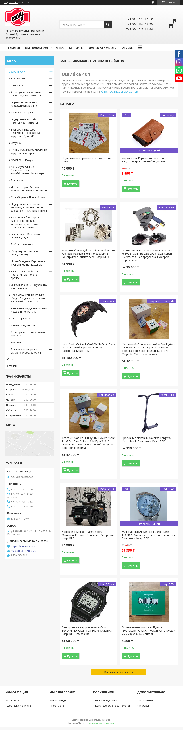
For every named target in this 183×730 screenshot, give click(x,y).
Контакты (76, 47)
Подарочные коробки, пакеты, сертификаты (24, 121)
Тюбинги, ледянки (22, 244)
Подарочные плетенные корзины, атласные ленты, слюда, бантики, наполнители (29, 207)
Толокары (17, 180)
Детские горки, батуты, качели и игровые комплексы (29, 188)
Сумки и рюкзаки (21, 318)
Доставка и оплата (102, 47)
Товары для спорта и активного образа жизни (26, 351)
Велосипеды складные (121, 91)
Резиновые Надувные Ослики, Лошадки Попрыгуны (29, 310)
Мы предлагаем (36, 47)
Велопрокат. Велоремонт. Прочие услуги (27, 235)
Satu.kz (107, 719)
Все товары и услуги (117, 672)
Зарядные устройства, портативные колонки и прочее (25, 275)
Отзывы (127, 47)
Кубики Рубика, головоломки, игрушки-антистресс (29, 151)
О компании (146, 700)
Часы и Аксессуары (22, 112)
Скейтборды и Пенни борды (28, 197)
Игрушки (16, 143)
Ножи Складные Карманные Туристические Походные (28, 263)
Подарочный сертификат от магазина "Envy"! (86, 159)
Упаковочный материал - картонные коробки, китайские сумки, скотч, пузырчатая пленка (26, 222)
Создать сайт (11, 2)
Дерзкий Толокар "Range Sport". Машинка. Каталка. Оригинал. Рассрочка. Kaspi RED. (88, 535)
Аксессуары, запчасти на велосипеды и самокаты (26, 94)
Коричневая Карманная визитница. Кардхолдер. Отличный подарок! (145, 159)
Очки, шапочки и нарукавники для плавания (29, 286)
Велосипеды (18, 78)
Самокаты (17, 85)
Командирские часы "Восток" (113, 705)
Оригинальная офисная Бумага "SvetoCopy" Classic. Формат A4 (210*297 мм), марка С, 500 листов (148, 630)
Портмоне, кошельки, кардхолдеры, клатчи (24, 104)
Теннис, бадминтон (23, 325)
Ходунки (16, 342)
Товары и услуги (17, 71)
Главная (14, 47)
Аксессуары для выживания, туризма (28, 334)
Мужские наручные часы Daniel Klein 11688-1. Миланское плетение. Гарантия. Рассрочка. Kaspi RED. (148, 535)
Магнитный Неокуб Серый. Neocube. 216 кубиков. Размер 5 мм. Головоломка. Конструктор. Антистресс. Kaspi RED (88, 253)
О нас (60, 47)
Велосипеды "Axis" (106, 700)
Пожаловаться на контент (101, 723)
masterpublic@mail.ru (23, 550)
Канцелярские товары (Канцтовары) (24, 252)
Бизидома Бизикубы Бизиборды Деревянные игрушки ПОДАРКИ (26, 133)
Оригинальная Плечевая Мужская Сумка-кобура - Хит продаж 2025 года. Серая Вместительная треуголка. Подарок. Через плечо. (148, 255)
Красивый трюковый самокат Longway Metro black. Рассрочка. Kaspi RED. (146, 439)
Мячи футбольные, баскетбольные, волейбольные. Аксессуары (28, 170)
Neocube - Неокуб (22, 160)
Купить (72, 183)
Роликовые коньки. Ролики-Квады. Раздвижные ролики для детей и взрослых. (28, 298)
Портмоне (57, 705)
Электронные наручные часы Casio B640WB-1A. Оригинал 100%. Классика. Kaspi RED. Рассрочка (87, 630)
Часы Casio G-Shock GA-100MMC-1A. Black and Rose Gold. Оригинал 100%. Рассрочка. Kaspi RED (88, 347)
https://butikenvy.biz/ (23, 546)
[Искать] (108, 24)
